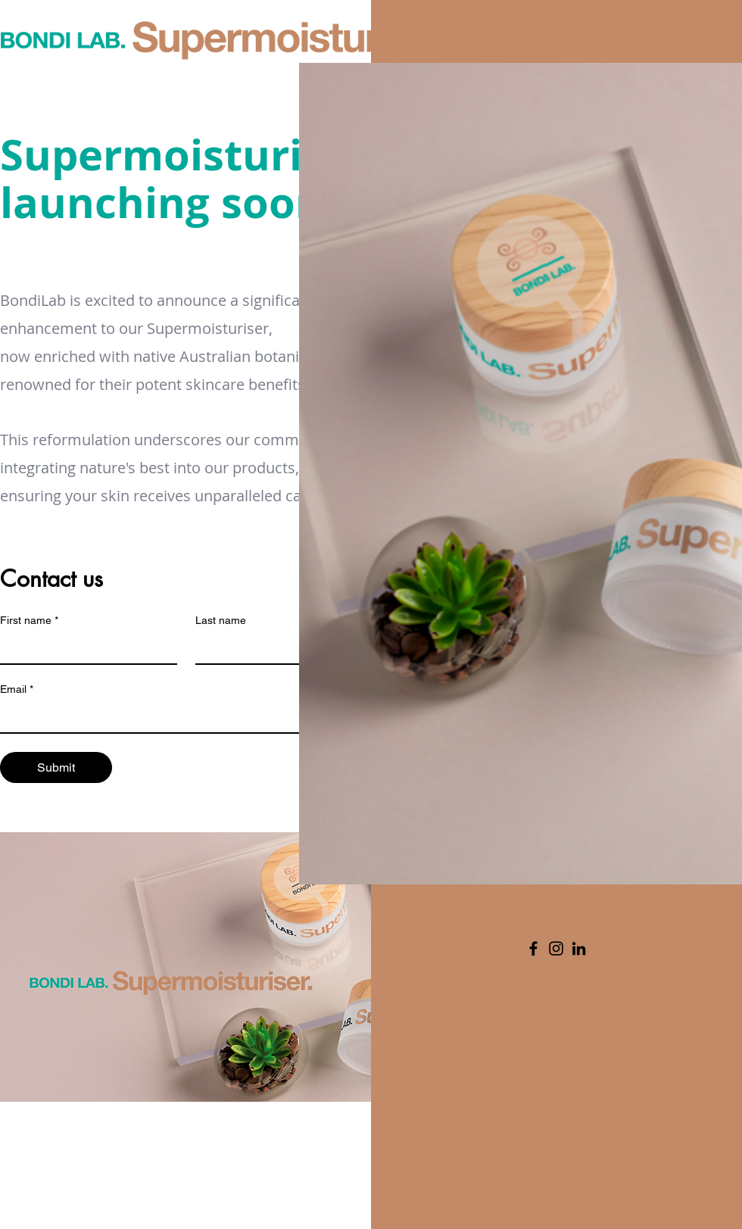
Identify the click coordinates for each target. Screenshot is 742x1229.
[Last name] (279, 648)
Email (16, 689)
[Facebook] (533, 948)
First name (29, 620)
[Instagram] (556, 948)
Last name (220, 620)
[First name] (84, 648)
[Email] (181, 717)
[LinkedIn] (578, 948)
